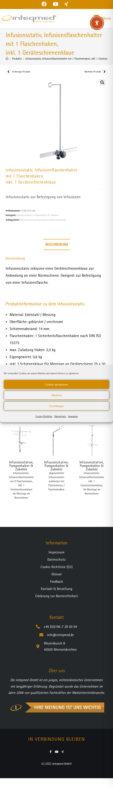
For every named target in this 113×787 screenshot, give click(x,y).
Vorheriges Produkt (21, 71)
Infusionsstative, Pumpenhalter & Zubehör (37, 215)
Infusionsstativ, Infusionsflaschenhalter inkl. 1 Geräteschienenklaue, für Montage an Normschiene (91, 483)
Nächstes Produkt (93, 71)
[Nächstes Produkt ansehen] (104, 71)
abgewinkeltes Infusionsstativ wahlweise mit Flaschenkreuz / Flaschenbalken (56, 481)
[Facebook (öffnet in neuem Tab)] (46, 4)
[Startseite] (7, 58)
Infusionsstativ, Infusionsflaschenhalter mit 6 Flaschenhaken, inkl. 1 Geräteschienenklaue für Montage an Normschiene (21, 485)
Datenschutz (60, 416)
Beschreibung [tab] (56, 244)
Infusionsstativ (27, 219)
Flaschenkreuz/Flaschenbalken (51, 219)
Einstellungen (56, 406)
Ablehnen (56, 395)
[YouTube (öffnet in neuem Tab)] (55, 4)
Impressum (73, 416)
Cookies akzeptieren (56, 384)
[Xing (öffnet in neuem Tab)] (66, 4)
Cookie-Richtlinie (43, 416)
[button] (102, 82)
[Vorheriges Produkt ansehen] (8, 71)
